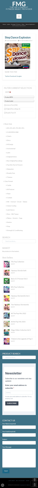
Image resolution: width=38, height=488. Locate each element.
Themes (9, 177)
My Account (20, 480)
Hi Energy (9, 144)
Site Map (12, 480)
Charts (8, 136)
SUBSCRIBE (12, 403)
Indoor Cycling (11, 206)
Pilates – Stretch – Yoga (14, 218)
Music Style (7, 124)
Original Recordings (13, 109)
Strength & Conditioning (14, 230)
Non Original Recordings (14, 161)
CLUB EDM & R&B (12, 132)
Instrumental (10, 148)
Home (4, 24)
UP (34, 479)
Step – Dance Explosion (28, 24)
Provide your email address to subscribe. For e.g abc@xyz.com (18, 397)
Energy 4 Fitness (16, 24)
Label (8, 24)
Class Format (8, 181)
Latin (8, 152)
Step (8, 226)
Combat (9, 197)
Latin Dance (10, 210)
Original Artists (11, 157)
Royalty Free (11, 113)
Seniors (9, 222)
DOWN (34, 484)
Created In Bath (25, 485)
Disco (8, 140)
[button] (19, 16)
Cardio (8, 185)
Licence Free (11, 105)
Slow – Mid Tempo (12, 214)
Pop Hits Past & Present (14, 165)
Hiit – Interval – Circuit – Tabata (16, 202)
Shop (27, 480)
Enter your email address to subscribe (16, 386)
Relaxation (10, 169)
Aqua (8, 193)
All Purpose (10, 189)
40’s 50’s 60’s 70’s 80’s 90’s (15, 128)
